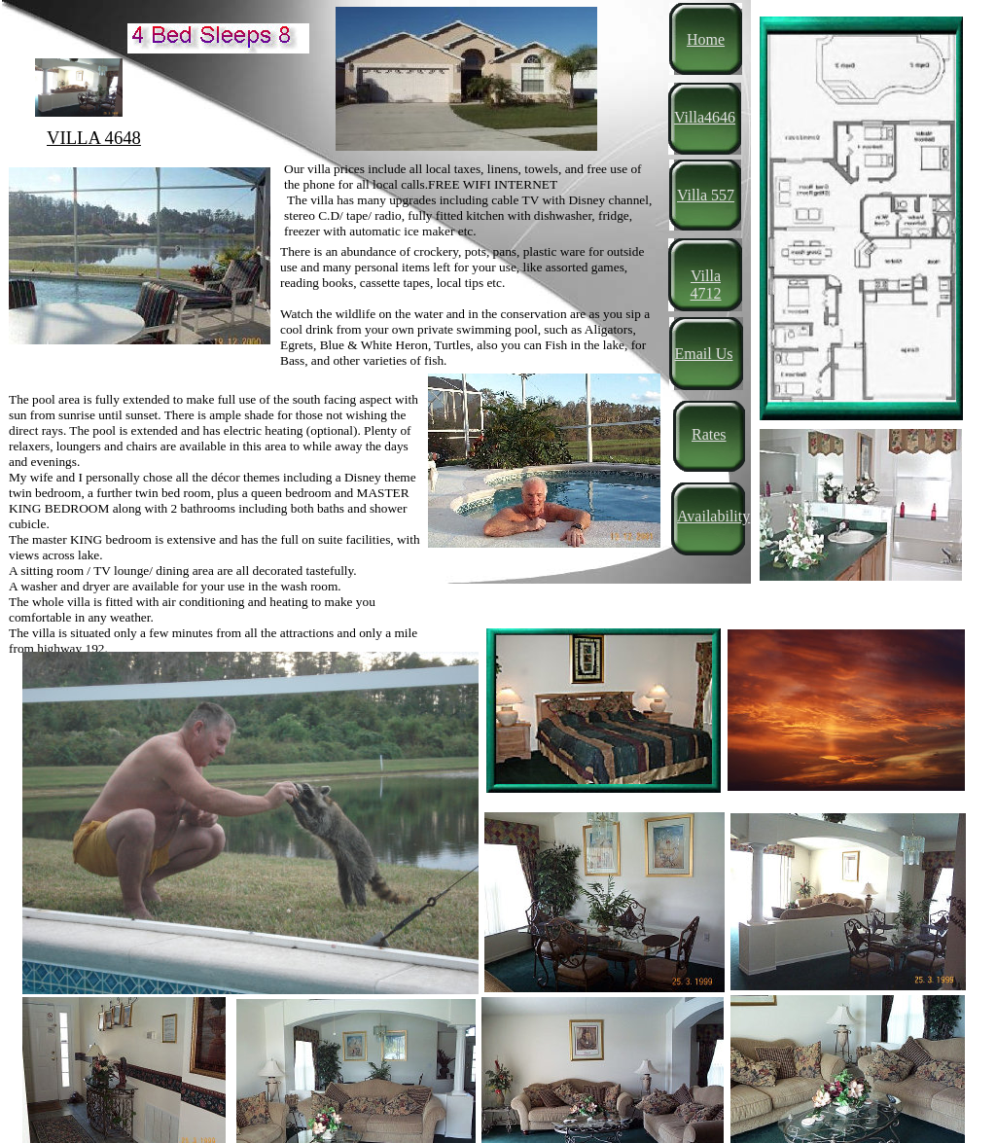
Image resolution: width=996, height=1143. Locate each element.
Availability (713, 516)
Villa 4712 (706, 285)
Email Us (704, 353)
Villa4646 (704, 117)
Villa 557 (705, 195)
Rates (709, 434)
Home (706, 39)
